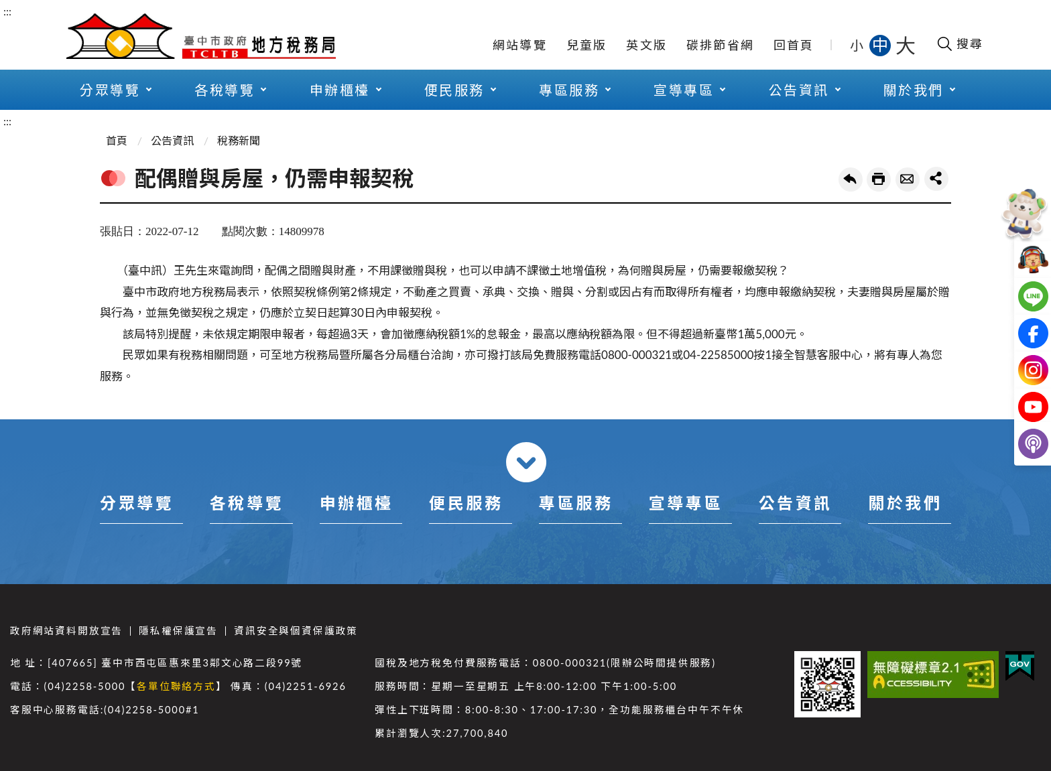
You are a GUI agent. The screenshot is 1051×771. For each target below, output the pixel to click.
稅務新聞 (238, 140)
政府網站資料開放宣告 (66, 630)
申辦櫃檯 (340, 90)
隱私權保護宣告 (178, 630)
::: (7, 11)
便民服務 (454, 90)
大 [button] (905, 45)
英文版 (646, 45)
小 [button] (857, 45)
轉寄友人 (907, 179)
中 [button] (881, 44)
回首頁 (794, 45)
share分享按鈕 (936, 179)
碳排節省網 (720, 45)
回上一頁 (851, 179)
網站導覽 (520, 45)
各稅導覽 (224, 90)
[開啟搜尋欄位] (959, 43)
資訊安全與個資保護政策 (296, 630)
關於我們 (913, 90)
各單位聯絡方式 (176, 686)
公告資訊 (799, 90)
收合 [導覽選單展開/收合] (526, 462)
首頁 (116, 140)
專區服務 (569, 90)
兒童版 (586, 45)
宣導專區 (684, 90)
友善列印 (879, 179)
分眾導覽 (110, 90)
